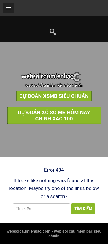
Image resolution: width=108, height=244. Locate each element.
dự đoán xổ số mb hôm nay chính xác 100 (54, 115)
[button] (8, 8)
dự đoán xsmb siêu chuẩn (53, 96)
